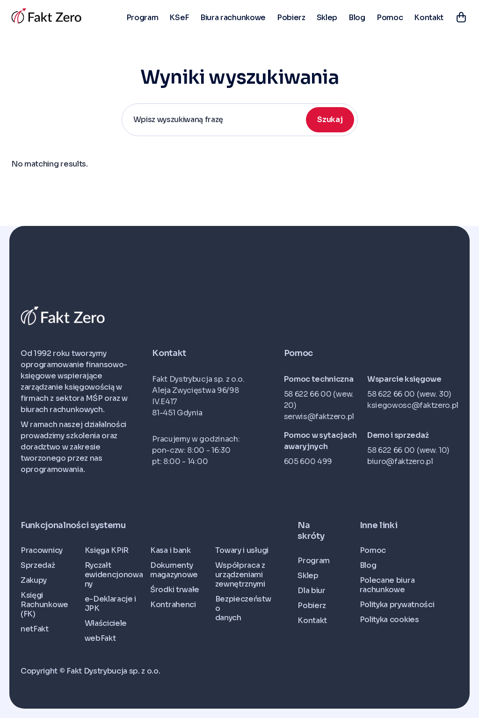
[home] (46, 16)
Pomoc (390, 17)
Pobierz (291, 17)
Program (142, 17)
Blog (356, 17)
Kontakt (428, 17)
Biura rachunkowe (233, 17)
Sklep (327, 17)
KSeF (179, 17)
